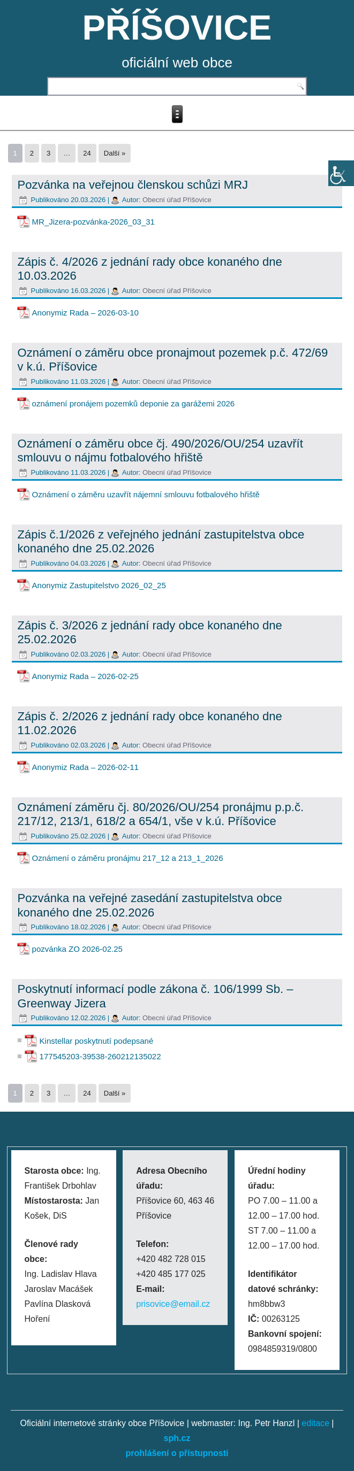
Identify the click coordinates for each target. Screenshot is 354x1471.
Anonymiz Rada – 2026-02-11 (85, 767)
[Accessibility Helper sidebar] (341, 173)
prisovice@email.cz (173, 1303)
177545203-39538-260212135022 (100, 1056)
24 (87, 153)
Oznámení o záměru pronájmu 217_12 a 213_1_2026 (127, 857)
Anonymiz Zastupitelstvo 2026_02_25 (99, 585)
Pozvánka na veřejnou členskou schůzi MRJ (133, 184)
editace (315, 1423)
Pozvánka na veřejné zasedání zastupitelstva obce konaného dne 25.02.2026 (150, 905)
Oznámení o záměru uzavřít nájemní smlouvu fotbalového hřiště (146, 494)
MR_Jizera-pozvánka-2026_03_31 (93, 221)
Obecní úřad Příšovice (177, 200)
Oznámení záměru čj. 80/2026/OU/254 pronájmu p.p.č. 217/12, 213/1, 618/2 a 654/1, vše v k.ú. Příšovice (161, 814)
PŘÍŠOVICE (177, 27)
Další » (114, 153)
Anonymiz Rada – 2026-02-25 (85, 676)
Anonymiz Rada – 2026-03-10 (85, 312)
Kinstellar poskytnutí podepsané (97, 1040)
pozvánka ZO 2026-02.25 (77, 948)
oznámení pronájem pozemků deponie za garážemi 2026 (133, 403)
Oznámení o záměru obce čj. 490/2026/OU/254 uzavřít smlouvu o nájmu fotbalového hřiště (160, 450)
